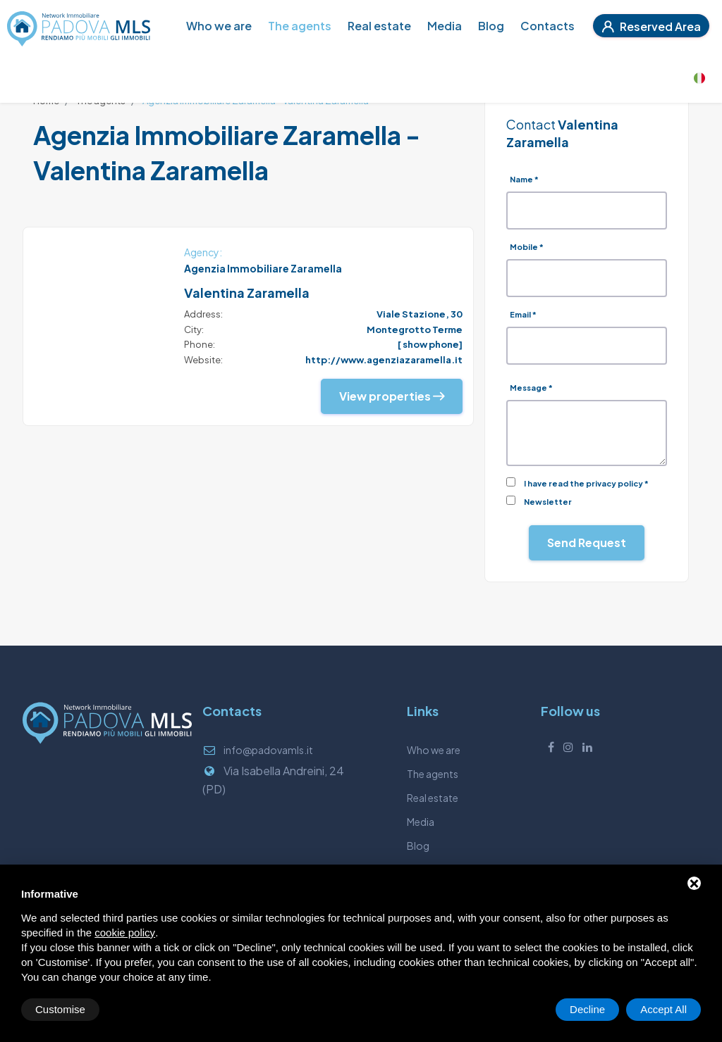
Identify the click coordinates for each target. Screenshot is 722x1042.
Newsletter (548, 501)
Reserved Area (651, 26)
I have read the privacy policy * (586, 483)
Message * (531, 387)
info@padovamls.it (268, 749)
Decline (587, 1009)
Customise (60, 1009)
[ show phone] (430, 344)
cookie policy (124, 933)
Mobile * (527, 246)
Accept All (663, 1009)
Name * (524, 179)
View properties (391, 396)
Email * (523, 314)
